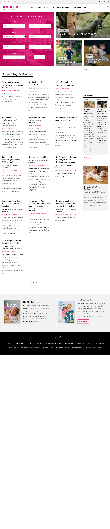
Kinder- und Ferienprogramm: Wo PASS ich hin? (11, 159)
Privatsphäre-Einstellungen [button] (30, 521)
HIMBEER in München (93, 521)
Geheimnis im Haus (36, 118)
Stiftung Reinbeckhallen (9, 251)
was (39, 22)
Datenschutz (13, 521)
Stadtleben (49, 7)
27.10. (6, 26)
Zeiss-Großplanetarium (62, 88)
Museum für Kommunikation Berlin (65, 170)
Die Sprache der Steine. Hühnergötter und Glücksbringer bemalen (65, 159)
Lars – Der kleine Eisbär (65, 82)
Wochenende (63, 30)
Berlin (6, 2)
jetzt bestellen (83, 494)
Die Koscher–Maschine (38, 157)
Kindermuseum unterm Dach (36, 165)
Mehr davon (88, 407)
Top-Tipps (77, 7)
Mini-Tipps (62, 58)
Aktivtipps (87, 434)
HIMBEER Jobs (48, 521)
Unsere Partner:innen (35, 517)
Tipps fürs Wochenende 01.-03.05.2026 (77, 34)
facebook (98, 2)
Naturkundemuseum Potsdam (37, 213)
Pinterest (103, 2)
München (18, 2)
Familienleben (63, 7)
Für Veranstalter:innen (53, 517)
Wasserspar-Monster (10, 82)
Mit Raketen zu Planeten (66, 118)
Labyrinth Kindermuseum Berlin (11, 90)
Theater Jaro (32, 91)
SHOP (86, 7)
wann (14, 22)
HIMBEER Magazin (62, 521)
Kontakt (90, 517)
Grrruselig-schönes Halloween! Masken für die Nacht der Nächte (65, 203)
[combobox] (40, 26)
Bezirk (14, 42)
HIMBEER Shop (77, 521)
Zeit (39, 32)
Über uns (9, 517)
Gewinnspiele (68, 517)
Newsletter (80, 517)
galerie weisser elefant (8, 128)
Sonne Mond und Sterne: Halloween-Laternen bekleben (12, 203)
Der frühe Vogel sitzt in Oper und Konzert (97, 61)
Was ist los (36, 7)
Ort (39, 42)
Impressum (100, 517)
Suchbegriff (14, 53)
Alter (14, 32)
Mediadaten (20, 517)
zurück (35, 282)
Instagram (108, 2)
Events (89, 56)
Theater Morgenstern (34, 125)
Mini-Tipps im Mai (66, 62)
